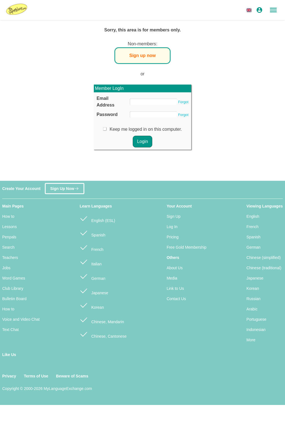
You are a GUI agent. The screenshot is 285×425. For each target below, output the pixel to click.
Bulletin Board (14, 298)
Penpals (9, 237)
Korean (92, 305)
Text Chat (10, 329)
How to (8, 216)
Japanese (94, 290)
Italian (91, 261)
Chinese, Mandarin (102, 319)
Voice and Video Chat (21, 319)
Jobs (6, 268)
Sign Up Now (64, 186)
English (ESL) (97, 218)
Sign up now (142, 55)
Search (8, 247)
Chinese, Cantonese (103, 333)
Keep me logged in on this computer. (146, 129)
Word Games (13, 278)
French (91, 247)
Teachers (10, 257)
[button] (250, 10)
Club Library (12, 288)
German (92, 276)
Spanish (92, 232)
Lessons (9, 226)
